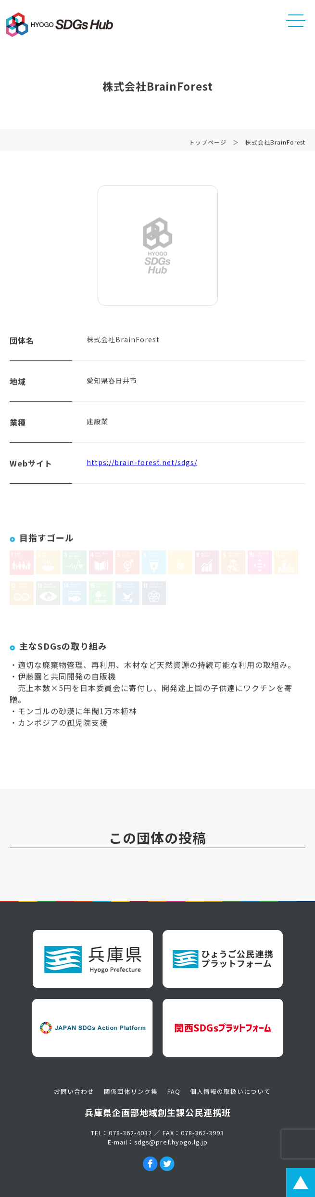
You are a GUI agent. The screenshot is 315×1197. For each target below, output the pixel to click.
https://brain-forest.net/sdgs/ (142, 464)
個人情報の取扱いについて (230, 1091)
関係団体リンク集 (131, 1091)
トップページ (208, 144)
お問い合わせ (74, 1091)
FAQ (173, 1091)
